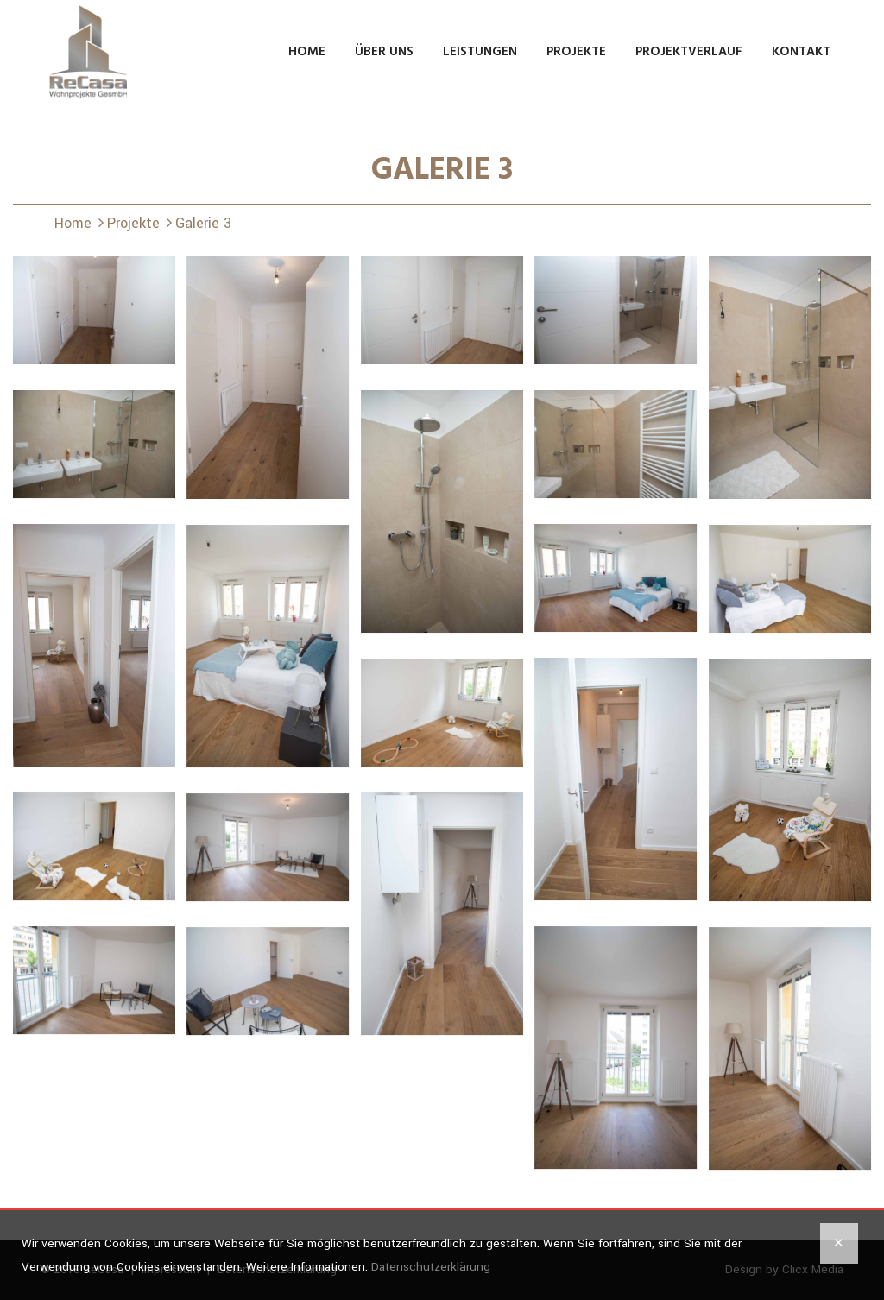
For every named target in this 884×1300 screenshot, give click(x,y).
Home (306, 51)
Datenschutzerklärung (430, 1267)
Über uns (384, 51)
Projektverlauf (688, 51)
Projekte (576, 51)
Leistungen (480, 51)
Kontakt (801, 51)
